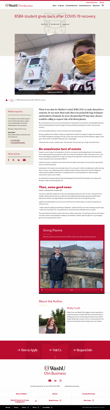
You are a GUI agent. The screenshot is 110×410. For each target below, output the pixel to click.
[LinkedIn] (19, 160)
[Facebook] (8, 160)
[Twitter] (13, 160)
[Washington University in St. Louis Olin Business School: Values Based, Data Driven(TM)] (55, 374)
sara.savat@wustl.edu (18, 142)
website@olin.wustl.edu (72, 386)
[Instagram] (61, 381)
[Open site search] (103, 5)
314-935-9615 (15, 140)
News (12, 100)
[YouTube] (49, 381)
